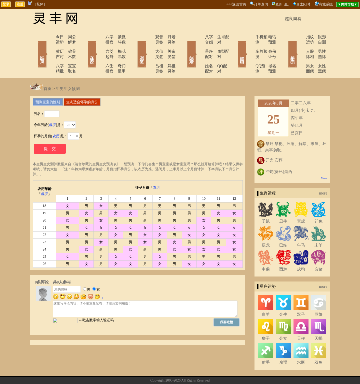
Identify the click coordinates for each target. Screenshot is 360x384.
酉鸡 (283, 253)
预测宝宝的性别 (48, 86)
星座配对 (199, 46)
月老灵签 (169, 37)
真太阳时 (303, 4)
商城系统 (326, 4)
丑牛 (283, 205)
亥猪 (318, 253)
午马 (301, 229)
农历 (56, 120)
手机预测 (249, 37)
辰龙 (266, 229)
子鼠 (266, 205)
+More (323, 162)
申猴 (266, 253)
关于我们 (154, 372)
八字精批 (49, 55)
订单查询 (261, 4)
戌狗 (301, 253)
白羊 (266, 298)
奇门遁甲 (119, 55)
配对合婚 (185, 47)
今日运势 (49, 37)
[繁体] (40, 4)
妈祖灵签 (169, 55)
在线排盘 (85, 47)
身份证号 (269, 46)
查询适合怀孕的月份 (82, 86)
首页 (48, 73)
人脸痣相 (299, 46)
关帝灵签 (169, 46)
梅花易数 (119, 46)
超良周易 (293, 18)
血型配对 (219, 46)
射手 (266, 346)
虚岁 (52, 109)
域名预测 (269, 55)
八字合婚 (199, 37)
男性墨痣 (319, 46)
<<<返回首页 (236, 4)
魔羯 (283, 346)
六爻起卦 (99, 46)
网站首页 (35, 47)
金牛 (283, 298)
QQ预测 (248, 55)
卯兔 (318, 205)
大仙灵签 (149, 46)
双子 (301, 298)
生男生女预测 (68, 73)
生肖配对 (219, 37)
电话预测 (269, 37)
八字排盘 (99, 37)
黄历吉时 (49, 46)
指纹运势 (299, 37)
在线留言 (189, 372)
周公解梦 (69, 37)
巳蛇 (283, 229)
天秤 (301, 322)
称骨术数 (69, 46)
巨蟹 (318, 298)
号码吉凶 (235, 47)
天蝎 (318, 322)
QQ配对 (217, 55)
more (323, 177)
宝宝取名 (69, 55)
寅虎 (301, 205)
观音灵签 (149, 37)
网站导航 (206, 372)
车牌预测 (249, 46)
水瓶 (301, 346)
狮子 (266, 322)
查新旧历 (283, 4)
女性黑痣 (319, 55)
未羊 (318, 229)
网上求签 (135, 47)
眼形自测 (319, 37)
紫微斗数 (119, 37)
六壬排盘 (99, 55)
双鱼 (318, 346)
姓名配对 (199, 55)
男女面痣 (299, 55)
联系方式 (171, 372)
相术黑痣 (285, 47)
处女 (283, 322)
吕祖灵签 (149, 55)
